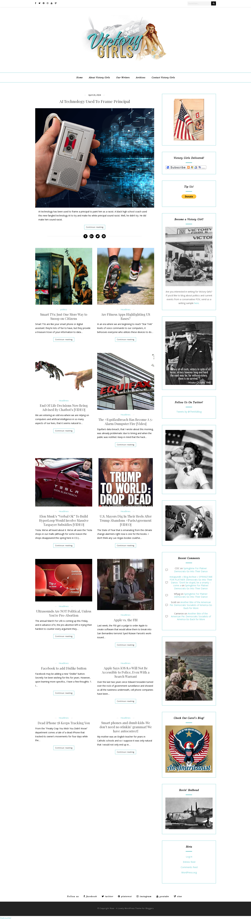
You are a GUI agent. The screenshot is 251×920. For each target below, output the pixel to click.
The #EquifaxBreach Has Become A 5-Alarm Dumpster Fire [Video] (125, 421)
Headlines (125, 309)
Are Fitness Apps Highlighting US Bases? (125, 316)
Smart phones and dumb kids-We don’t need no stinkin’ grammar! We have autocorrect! (126, 727)
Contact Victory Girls (163, 77)
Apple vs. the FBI (126, 620)
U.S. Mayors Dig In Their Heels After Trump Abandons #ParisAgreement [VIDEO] (126, 520)
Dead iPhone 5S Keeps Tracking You (64, 723)
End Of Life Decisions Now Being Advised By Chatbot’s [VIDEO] (64, 407)
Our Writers (123, 77)
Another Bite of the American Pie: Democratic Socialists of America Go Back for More (191, 605)
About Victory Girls (99, 77)
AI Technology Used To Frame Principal (94, 101)
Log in (189, 856)
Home (79, 77)
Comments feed (189, 867)
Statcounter (5, 917)
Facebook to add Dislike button (63, 668)
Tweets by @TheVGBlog (189, 411)
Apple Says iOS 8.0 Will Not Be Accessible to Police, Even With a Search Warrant (126, 672)
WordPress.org (189, 872)
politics (63, 309)
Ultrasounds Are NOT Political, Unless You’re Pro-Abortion (63, 613)
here (196, 303)
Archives (140, 77)
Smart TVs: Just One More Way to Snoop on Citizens (63, 316)
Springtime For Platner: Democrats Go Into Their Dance (191, 570)
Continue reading (94, 227)
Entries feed (189, 862)
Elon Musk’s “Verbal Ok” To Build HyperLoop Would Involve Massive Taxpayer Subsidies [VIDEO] (64, 520)
